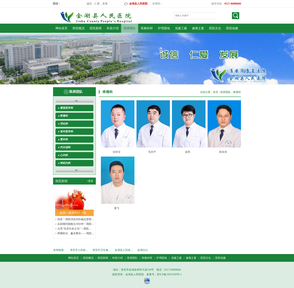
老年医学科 (66, 131)
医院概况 (79, 28)
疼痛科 (64, 115)
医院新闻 (96, 28)
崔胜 (187, 152)
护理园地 (164, 28)
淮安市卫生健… (101, 250)
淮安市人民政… (79, 250)
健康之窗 (198, 28)
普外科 (64, 139)
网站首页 (62, 28)
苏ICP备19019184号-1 (169, 274)
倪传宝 (117, 152)
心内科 (64, 155)
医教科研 (147, 28)
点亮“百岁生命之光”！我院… (74, 228)
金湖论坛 (142, 250)
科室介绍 (113, 28)
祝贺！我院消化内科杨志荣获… (75, 219)
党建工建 (181, 28)
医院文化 (215, 28)
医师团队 (130, 28)
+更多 (90, 181)
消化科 (64, 123)
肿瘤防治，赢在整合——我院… (75, 233)
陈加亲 (223, 152)
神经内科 (65, 163)
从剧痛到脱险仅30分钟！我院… (75, 224)
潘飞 (116, 208)
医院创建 (232, 28)
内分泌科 (65, 147)
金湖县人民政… (124, 250)
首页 (215, 92)
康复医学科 (66, 107)
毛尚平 (152, 152)
